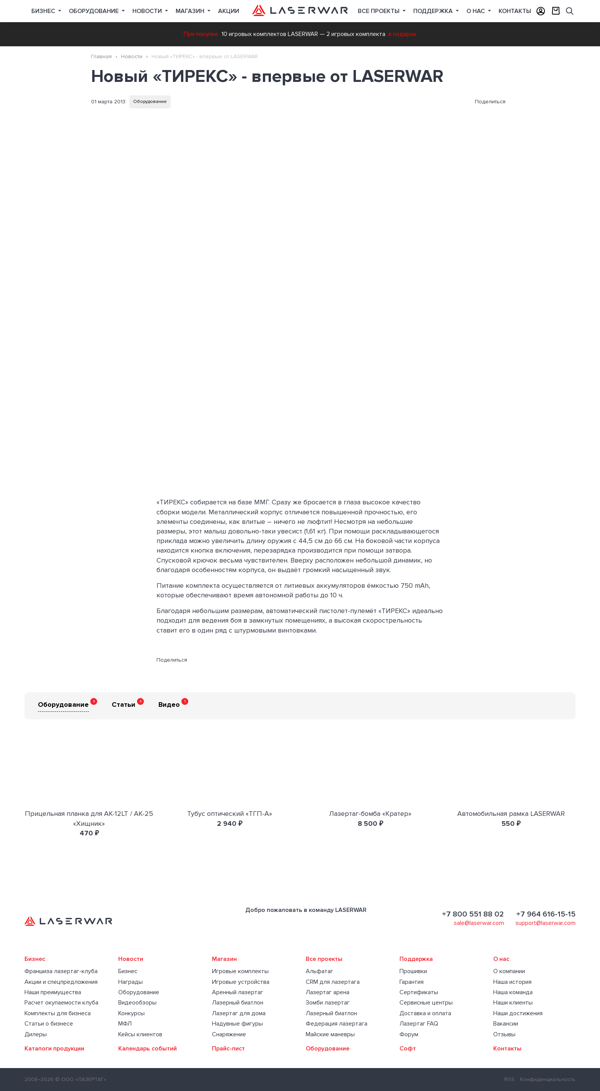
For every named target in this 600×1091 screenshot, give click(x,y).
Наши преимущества (52, 992)
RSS (509, 1079)
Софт (407, 1048)
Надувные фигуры (237, 1023)
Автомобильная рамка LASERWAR (511, 813)
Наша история (512, 982)
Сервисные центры (426, 1002)
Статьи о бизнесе (48, 1023)
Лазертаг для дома (239, 1013)
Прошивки (413, 971)
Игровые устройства (240, 982)
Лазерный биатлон (237, 1002)
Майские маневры (330, 1034)
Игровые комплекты (240, 971)
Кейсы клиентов (140, 1034)
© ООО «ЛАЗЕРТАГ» (80, 1079)
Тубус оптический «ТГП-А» (229, 813)
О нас (476, 11)
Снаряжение (229, 1034)
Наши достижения (518, 1013)
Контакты (515, 11)
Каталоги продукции (54, 1048)
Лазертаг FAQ (418, 1023)
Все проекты (324, 959)
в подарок (402, 34)
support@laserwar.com (545, 923)
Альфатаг (319, 971)
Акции (228, 11)
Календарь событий (147, 1048)
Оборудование (94, 11)
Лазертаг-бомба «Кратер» (370, 813)
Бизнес (44, 11)
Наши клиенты (513, 1002)
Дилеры (35, 1034)
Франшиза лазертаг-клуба (61, 971)
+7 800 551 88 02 (473, 914)
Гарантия (411, 982)
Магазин (191, 11)
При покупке (201, 34)
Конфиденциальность (548, 1079)
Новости (147, 11)
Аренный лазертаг (237, 992)
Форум (408, 1034)
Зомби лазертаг (328, 1002)
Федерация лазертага (336, 1023)
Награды (130, 982)
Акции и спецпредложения (61, 982)
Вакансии (505, 1023)
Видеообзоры (137, 1002)
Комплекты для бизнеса (57, 1013)
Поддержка (433, 11)
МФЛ (125, 1023)
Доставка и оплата (425, 1013)
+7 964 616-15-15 (546, 914)
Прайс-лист (228, 1048)
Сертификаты (418, 992)
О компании (509, 971)
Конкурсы (131, 1013)
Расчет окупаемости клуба (61, 1002)
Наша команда (513, 992)
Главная (101, 56)
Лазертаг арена (327, 992)
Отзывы (504, 1034)
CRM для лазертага (333, 982)
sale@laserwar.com (479, 923)
